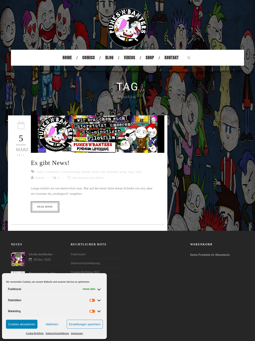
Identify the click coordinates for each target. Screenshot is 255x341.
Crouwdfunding (70, 171)
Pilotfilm (112, 171)
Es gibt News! (50, 162)
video (138, 171)
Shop (150, 58)
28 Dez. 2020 (42, 259)
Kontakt (172, 58)
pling (123, 171)
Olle (102, 171)
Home (67, 58)
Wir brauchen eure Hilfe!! (88, 177)
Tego (131, 171)
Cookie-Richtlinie (35, 333)
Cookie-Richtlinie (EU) (85, 272)
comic (40, 171)
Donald (86, 171)
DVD (95, 171)
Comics (88, 58)
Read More (45, 207)
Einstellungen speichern (85, 324)
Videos (129, 58)
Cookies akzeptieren (21, 324)
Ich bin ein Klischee (40, 254)
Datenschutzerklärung (57, 333)
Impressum (77, 333)
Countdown (52, 171)
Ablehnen (52, 324)
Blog (109, 58)
